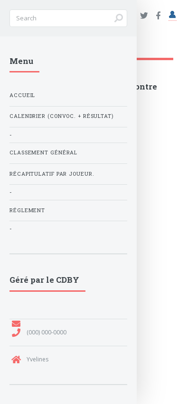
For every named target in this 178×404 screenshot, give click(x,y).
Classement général (43, 152)
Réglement (27, 210)
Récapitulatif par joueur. (51, 174)
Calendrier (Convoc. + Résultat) (61, 116)
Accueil (22, 95)
